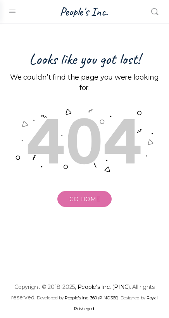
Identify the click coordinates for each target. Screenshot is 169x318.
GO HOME (84, 199)
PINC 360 (108, 298)
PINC (121, 286)
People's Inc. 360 (81, 298)
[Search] (154, 11)
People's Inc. (84, 12)
